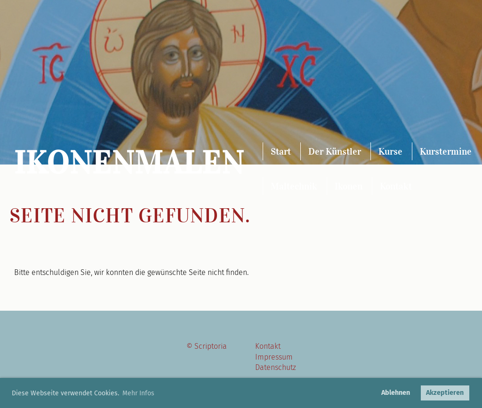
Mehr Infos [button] (138, 393)
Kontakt (396, 186)
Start (281, 151)
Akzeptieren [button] (445, 393)
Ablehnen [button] (395, 393)
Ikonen (348, 186)
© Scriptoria (206, 346)
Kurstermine (446, 151)
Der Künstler (334, 151)
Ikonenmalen (129, 163)
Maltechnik (294, 186)
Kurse (390, 151)
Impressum (274, 357)
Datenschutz (275, 367)
